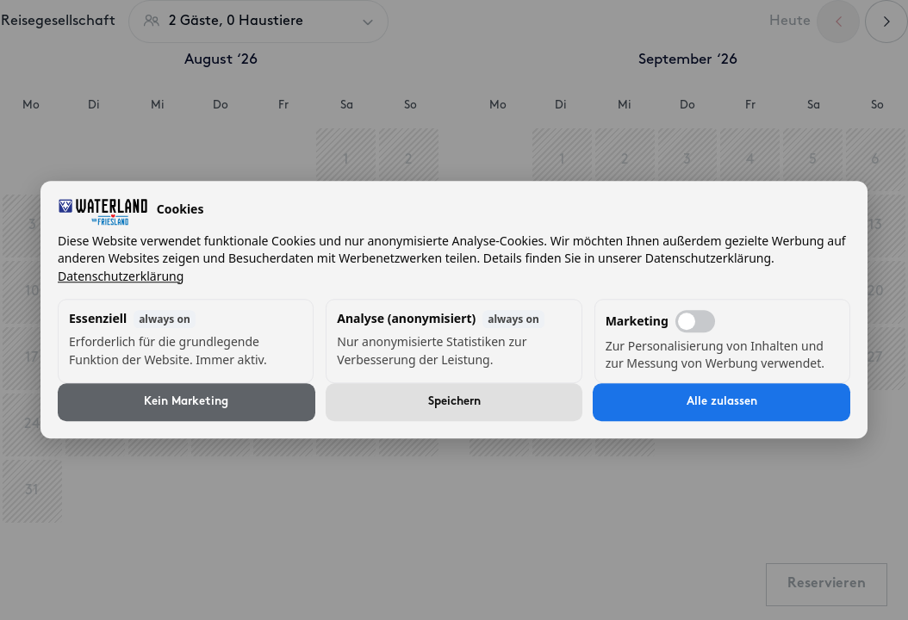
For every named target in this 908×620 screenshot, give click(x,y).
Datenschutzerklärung (120, 276)
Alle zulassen (722, 402)
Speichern (454, 402)
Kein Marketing (186, 402)
